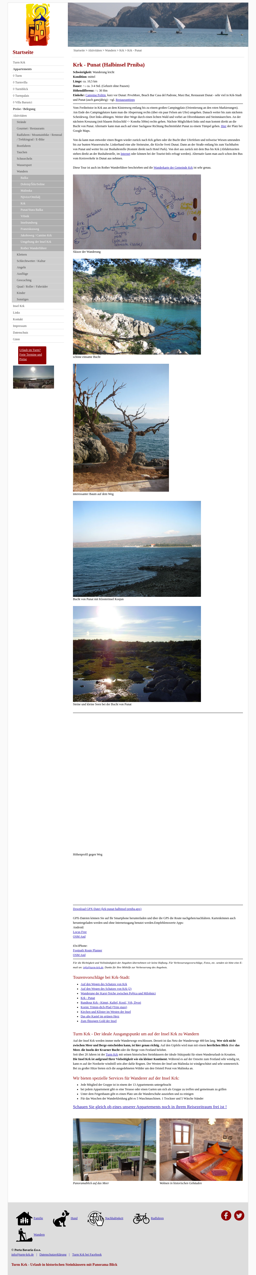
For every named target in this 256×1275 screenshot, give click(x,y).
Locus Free (80, 932)
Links (16, 312)
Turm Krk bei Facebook (87, 1254)
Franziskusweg (30, 229)
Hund (65, 1218)
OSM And (79, 936)
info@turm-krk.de (93, 967)
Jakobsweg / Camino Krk (36, 235)
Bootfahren (24, 146)
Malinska (26, 190)
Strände (21, 122)
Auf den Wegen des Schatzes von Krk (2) (106, 989)
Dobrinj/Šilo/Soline (33, 184)
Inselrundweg (29, 222)
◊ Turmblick (20, 89)
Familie (29, 1218)
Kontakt (18, 319)
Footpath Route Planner (87, 950)
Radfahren (148, 1218)
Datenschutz (20, 332)
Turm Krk (19, 62)
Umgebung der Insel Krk (36, 242)
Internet (125, 154)
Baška (24, 178)
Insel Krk (19, 306)
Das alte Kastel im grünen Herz (100, 1016)
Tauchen (22, 152)
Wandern (22, 171)
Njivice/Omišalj (30, 197)
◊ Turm (17, 76)
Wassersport (24, 165)
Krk (23, 203)
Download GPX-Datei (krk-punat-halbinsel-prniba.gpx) (107, 909)
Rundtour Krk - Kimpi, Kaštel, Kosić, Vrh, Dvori (111, 1002)
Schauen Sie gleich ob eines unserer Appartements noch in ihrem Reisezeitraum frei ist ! (150, 1106)
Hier (223, 126)
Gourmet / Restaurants (31, 128)
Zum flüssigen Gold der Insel (99, 1021)
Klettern (22, 254)
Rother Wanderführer (34, 248)
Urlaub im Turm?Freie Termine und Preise (30, 354)
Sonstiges (23, 299)
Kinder (21, 293)
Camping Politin (96, 95)
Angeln (21, 267)
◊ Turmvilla (20, 82)
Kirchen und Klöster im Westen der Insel (106, 1012)
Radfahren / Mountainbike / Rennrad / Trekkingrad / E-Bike (39, 137)
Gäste (16, 339)
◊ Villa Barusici (22, 102)
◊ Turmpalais (21, 95)
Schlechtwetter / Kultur (31, 261)
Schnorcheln (24, 158)
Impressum (20, 326)
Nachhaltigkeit (105, 1218)
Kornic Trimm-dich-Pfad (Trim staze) (104, 1007)
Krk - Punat (134, 50)
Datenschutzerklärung (52, 1254)
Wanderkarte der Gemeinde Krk (173, 167)
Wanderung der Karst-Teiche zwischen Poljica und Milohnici (118, 993)
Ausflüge (22, 274)
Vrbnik (25, 216)
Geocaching (24, 280)
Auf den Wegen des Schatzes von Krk (104, 984)
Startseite (23, 52)
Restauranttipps (125, 100)
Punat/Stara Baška (32, 210)
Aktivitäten (20, 115)
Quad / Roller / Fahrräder (32, 286)
